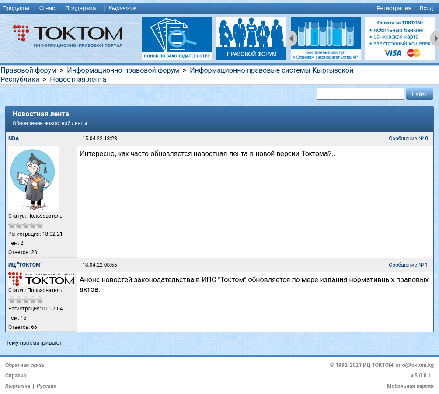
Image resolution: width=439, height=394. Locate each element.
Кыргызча (122, 8)
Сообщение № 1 (408, 265)
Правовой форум (28, 70)
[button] (419, 93)
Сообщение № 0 (408, 139)
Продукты (15, 8)
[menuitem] (17, 8)
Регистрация (393, 8)
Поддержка (80, 8)
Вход (426, 8)
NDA (13, 139)
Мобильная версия (410, 386)
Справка (15, 376)
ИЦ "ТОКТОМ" (25, 265)
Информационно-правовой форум (123, 70)
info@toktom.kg (415, 365)
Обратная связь (25, 365)
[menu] (219, 8)
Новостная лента (78, 79)
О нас (47, 8)
